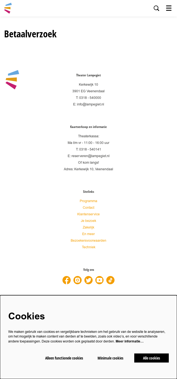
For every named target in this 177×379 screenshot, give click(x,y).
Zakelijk (88, 227)
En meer (88, 234)
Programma (88, 201)
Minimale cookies (110, 358)
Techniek (88, 247)
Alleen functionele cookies (64, 358)
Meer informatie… (130, 341)
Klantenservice (88, 214)
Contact (88, 208)
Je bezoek (88, 221)
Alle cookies (151, 358)
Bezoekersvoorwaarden (88, 241)
